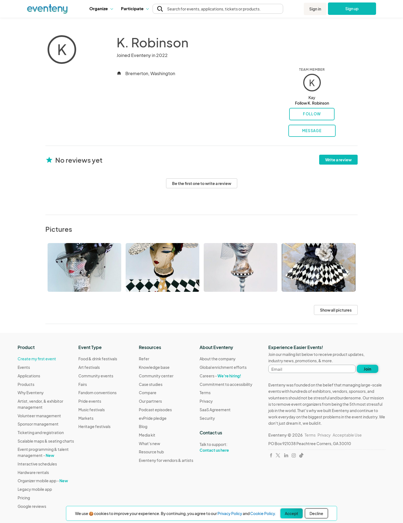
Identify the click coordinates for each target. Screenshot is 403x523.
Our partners (150, 401)
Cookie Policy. (263, 513)
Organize (101, 8)
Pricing (24, 497)
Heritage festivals (94, 426)
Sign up (352, 8)
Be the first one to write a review (201, 183)
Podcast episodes (155, 409)
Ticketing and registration (41, 432)
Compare (147, 392)
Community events (95, 375)
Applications (29, 375)
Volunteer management (39, 415)
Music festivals (91, 409)
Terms (205, 392)
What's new (149, 443)
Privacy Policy (229, 513)
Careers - (220, 375)
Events (24, 367)
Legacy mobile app (35, 489)
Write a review (338, 159)
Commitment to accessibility (226, 384)
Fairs (82, 384)
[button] (101, 8)
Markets (85, 418)
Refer (144, 358)
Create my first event (37, 358)
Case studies (150, 384)
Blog (143, 426)
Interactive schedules (37, 463)
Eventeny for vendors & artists (166, 460)
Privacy (206, 401)
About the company (218, 358)
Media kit (147, 434)
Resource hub (151, 451)
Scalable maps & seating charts (46, 440)
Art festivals (89, 367)
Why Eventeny (31, 392)
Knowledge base (154, 367)
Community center (156, 375)
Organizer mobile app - (43, 480)
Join (367, 368)
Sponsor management (38, 423)
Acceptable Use (347, 434)
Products (26, 384)
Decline (316, 513)
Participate (134, 8)
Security (207, 418)
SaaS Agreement (215, 409)
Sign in (315, 8)
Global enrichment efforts (223, 367)
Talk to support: (226, 447)
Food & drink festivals (97, 358)
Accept (291, 513)
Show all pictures (336, 309)
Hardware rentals (33, 472)
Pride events (89, 401)
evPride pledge (153, 418)
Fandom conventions (97, 392)
